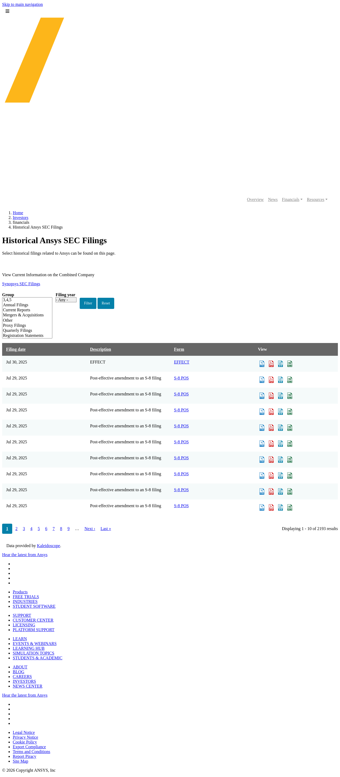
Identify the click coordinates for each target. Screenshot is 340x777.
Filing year (65, 294)
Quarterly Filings (23, 330)
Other (23, 320)
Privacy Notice (25, 737)
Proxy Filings (23, 325)
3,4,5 (23, 300)
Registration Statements (23, 335)
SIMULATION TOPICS (33, 653)
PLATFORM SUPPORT (33, 629)
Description (100, 349)
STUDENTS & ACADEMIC (37, 658)
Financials (290, 199)
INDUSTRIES (25, 601)
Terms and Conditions (31, 751)
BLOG (18, 671)
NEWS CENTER (27, 686)
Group (8, 294)
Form (179, 349)
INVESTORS (24, 681)
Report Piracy (24, 756)
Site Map (20, 761)
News (273, 199)
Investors (20, 217)
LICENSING (24, 625)
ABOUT (20, 667)
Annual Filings (23, 305)
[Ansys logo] (170, 186)
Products (20, 592)
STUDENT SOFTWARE (34, 606)
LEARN (20, 639)
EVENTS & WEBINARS (35, 643)
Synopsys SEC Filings (21, 284)
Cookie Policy (25, 742)
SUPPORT (22, 615)
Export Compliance (29, 747)
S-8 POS (181, 378)
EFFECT (181, 362)
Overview (255, 199)
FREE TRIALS (26, 596)
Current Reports (23, 310)
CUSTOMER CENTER (33, 620)
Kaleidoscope (48, 545)
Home (18, 212)
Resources (315, 199)
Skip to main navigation (22, 4)
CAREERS (22, 676)
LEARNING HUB (29, 648)
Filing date (16, 349)
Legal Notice (24, 732)
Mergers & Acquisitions (23, 315)
